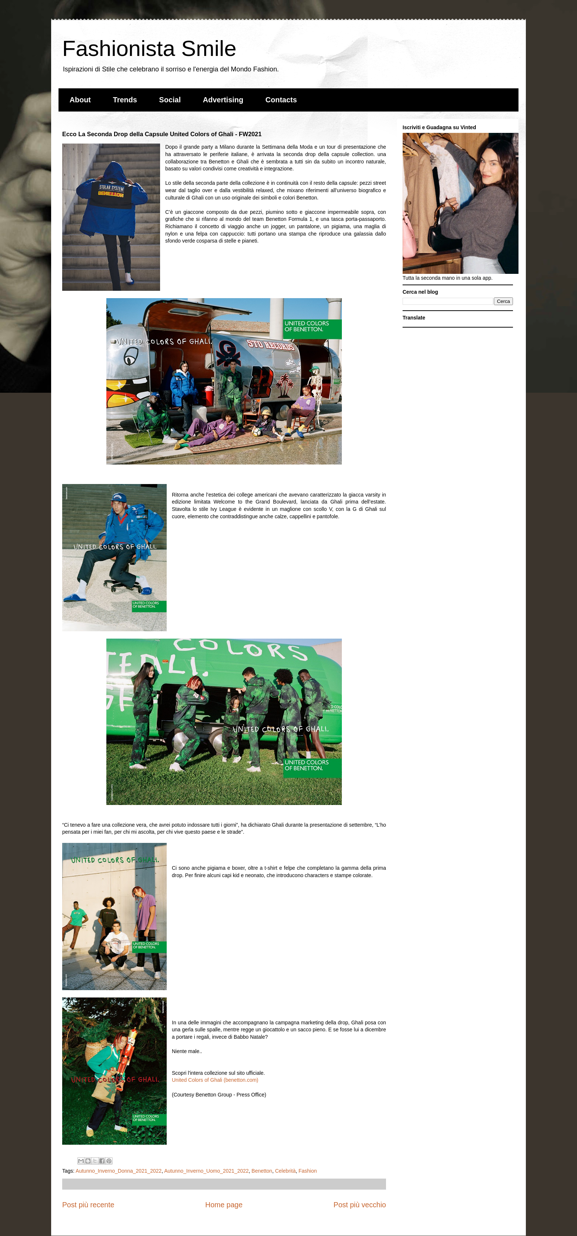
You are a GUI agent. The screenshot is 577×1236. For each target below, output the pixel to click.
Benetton (262, 1171)
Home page (224, 1205)
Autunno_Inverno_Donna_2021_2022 (119, 1171)
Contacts (281, 100)
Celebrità (285, 1171)
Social (170, 100)
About (80, 100)
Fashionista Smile (149, 48)
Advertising (223, 100)
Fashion (307, 1171)
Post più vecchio (359, 1205)
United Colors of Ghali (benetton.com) (215, 1080)
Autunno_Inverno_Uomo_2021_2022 (206, 1171)
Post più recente (88, 1205)
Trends (125, 100)
